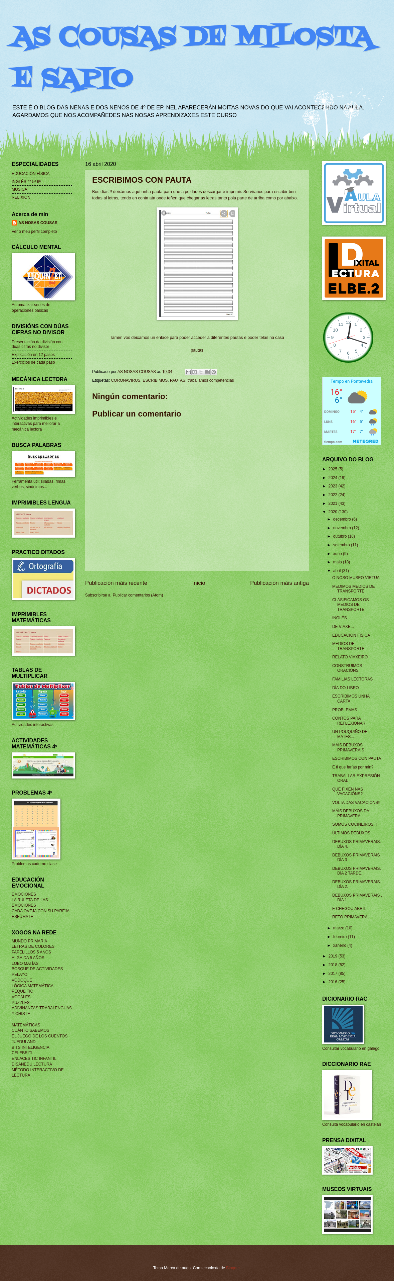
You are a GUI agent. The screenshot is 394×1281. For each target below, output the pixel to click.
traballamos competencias (211, 380)
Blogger (233, 1268)
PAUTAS (177, 380)
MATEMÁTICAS (26, 1025)
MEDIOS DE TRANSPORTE (348, 646)
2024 (333, 477)
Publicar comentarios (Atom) (138, 595)
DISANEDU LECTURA (32, 1064)
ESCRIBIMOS (155, 380)
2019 (333, 956)
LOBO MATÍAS (25, 963)
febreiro (340, 936)
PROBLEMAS (344, 710)
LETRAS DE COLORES (33, 946)
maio (338, 562)
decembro (342, 519)
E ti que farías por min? (353, 767)
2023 (333, 486)
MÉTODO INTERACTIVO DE (38, 1070)
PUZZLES (21, 1002)
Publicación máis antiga (279, 583)
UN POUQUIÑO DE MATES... (350, 734)
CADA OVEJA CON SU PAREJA (40, 911)
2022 (333, 494)
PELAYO (19, 974)
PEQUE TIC (22, 991)
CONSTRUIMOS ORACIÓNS (347, 668)
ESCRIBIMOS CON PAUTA (356, 758)
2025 (333, 469)
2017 (333, 973)
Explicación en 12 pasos (33, 354)
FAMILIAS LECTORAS (352, 679)
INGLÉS (339, 618)
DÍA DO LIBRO (345, 687)
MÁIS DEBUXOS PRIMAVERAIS (348, 747)
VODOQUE (22, 980)
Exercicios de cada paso (33, 362)
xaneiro (340, 945)
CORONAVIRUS (125, 380)
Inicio (198, 583)
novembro (342, 528)
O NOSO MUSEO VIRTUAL (357, 577)
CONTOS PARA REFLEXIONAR (348, 720)
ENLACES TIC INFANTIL (34, 1058)
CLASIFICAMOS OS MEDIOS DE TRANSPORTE (350, 605)
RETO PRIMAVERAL (351, 917)
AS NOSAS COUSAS (37, 222)
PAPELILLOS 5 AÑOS (31, 952)
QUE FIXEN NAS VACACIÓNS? (347, 791)
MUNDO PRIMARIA (29, 941)
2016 (333, 982)
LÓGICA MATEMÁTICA (32, 986)
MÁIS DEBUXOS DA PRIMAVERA (350, 813)
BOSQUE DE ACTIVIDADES (37, 969)
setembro (342, 545)
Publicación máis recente (116, 583)
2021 (333, 503)
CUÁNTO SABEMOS (30, 1030)
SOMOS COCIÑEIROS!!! (354, 824)
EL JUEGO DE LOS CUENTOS (39, 1036)
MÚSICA (19, 189)
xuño (338, 553)
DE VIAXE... (343, 626)
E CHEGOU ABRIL (349, 908)
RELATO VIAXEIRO (350, 657)
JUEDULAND (24, 1041)
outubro (340, 536)
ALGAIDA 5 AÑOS (28, 957)
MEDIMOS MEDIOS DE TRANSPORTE (353, 588)
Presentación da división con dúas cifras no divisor (37, 344)
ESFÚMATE (22, 916)
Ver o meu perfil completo (34, 231)
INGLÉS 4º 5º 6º (26, 181)
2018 (333, 965)
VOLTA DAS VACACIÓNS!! (356, 802)
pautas (197, 350)
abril (337, 570)
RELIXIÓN (21, 197)
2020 (333, 512)
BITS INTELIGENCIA (30, 1047)
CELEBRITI (22, 1052)
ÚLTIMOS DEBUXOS (351, 833)
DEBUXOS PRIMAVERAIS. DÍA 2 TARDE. (356, 871)
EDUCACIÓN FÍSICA (31, 173)
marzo (339, 928)
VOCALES (21, 997)
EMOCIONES (24, 894)
